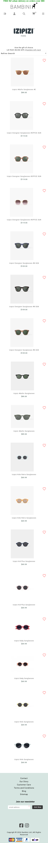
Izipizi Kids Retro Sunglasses (22, 457)
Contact (24, 778)
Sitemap (24, 794)
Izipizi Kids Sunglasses (22, 704)
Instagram (27, 825)
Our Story (24, 781)
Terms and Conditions (24, 788)
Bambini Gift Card (33, 50)
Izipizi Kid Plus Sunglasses (22, 543)
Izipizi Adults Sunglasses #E (22, 72)
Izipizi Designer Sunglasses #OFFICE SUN (21, 115)
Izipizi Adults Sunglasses (22, 376)
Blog (24, 791)
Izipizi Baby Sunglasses (22, 627)
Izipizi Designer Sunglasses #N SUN (21, 245)
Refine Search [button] (24, 53)
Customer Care (24, 785)
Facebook (21, 825)
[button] (5, 14)
